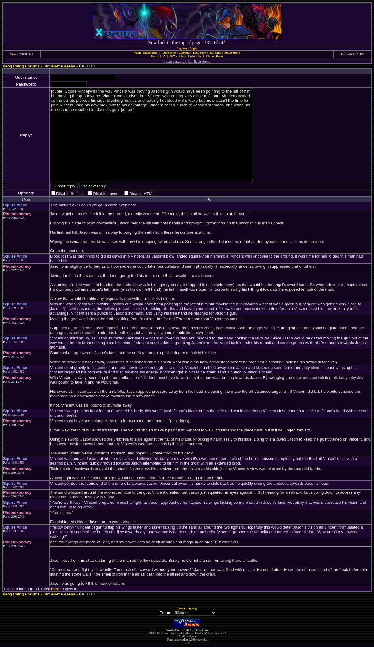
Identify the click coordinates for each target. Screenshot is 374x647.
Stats (182, 56)
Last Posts (199, 52)
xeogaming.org (187, 608)
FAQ (165, 56)
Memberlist (150, 52)
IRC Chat (214, 52)
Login (193, 48)
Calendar (184, 52)
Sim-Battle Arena (59, 66)
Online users (232, 52)
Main (137, 52)
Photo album (214, 56)
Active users (169, 52)
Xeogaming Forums (21, 66)
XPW (173, 56)
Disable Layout (106, 193)
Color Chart (196, 56)
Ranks (155, 56)
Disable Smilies (70, 193)
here (55, 589)
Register (182, 48)
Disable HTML (141, 193)
